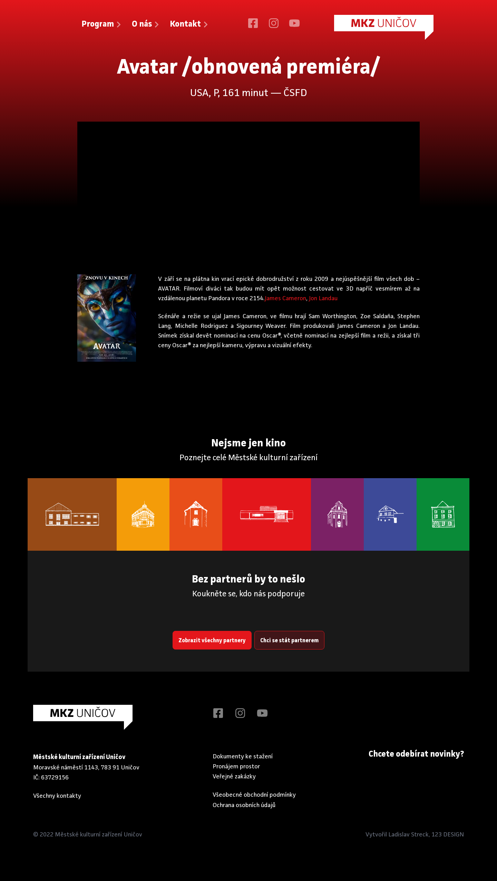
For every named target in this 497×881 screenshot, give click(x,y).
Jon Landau (323, 298)
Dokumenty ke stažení (243, 756)
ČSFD (295, 93)
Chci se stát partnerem (289, 640)
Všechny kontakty (57, 796)
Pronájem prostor (236, 767)
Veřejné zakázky (234, 777)
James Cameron (285, 298)
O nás (146, 24)
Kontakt (189, 24)
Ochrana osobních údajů (244, 805)
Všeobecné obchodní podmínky (254, 795)
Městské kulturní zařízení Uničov (98, 835)
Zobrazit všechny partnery (212, 640)
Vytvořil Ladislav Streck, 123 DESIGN (415, 835)
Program (101, 24)
